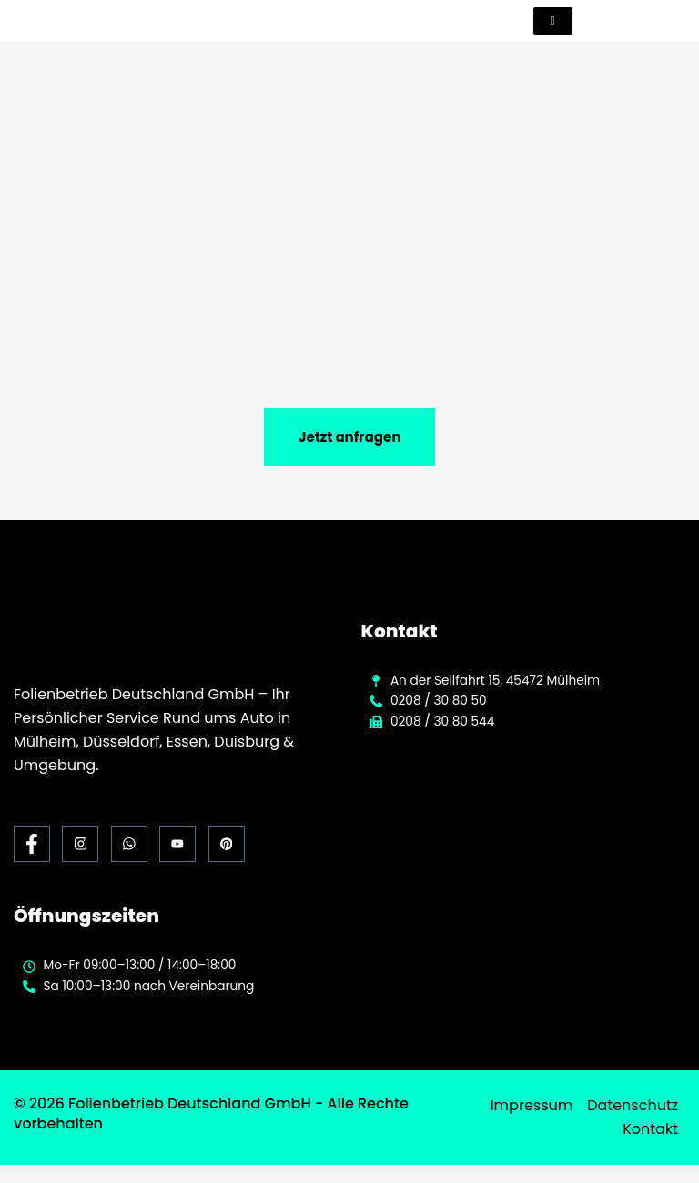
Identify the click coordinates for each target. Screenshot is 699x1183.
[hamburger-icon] (552, 20)
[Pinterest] (226, 845)
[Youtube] (177, 845)
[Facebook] (32, 845)
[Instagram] (80, 845)
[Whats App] (129, 845)
